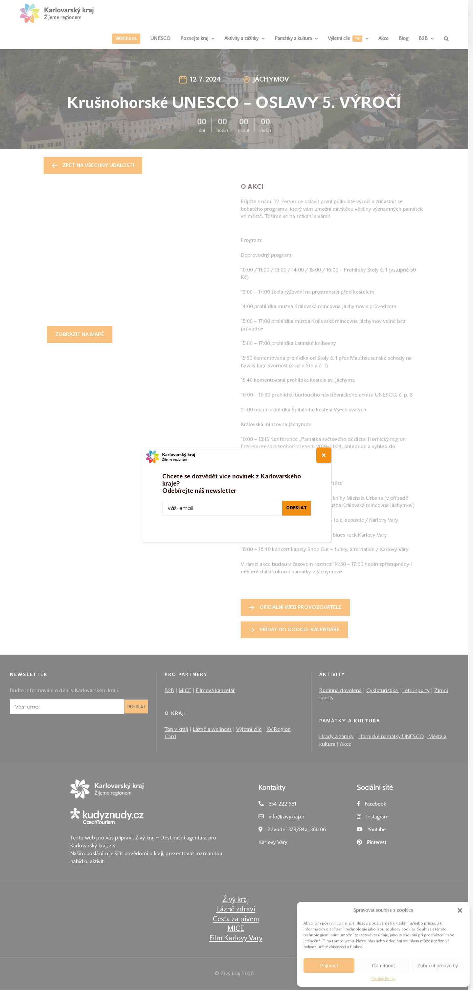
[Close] (323, 455)
